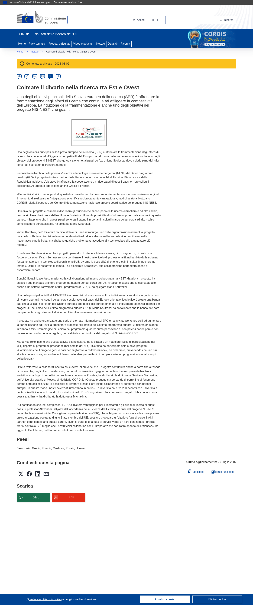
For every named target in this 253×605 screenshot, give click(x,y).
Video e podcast (83, 43)
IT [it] (50, 76)
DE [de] (19, 76)
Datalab (113, 43)
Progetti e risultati (59, 43)
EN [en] (26, 76)
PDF (71, 497)
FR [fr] (42, 76)
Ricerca (125, 43)
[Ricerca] (226, 20)
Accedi (139, 19)
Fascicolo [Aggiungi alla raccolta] (196, 471)
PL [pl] (58, 76)
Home (22, 43)
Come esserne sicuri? (68, 2)
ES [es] (34, 76)
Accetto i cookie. (165, 599)
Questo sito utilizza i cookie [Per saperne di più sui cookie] (44, 599)
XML (36, 497)
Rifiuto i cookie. (217, 599)
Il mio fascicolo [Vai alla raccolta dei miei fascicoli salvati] (223, 472)
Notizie (100, 43)
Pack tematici (37, 43)
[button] (155, 20)
